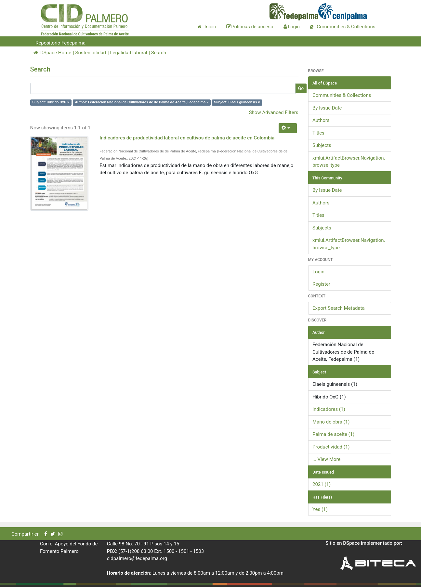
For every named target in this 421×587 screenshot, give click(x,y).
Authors (321, 120)
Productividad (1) (331, 447)
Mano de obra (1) (330, 422)
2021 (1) (321, 484)
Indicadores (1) (328, 409)
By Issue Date (327, 108)
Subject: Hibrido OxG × (50, 102)
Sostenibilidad (90, 53)
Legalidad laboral (128, 53)
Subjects (321, 145)
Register (321, 284)
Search (158, 53)
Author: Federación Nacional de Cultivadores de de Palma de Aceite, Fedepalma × (141, 102)
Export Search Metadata (338, 308)
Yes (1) (320, 509)
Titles (318, 133)
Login (318, 272)
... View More (326, 459)
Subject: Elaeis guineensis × (237, 102)
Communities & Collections (341, 95)
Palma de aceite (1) (333, 434)
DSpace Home (52, 53)
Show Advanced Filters (273, 112)
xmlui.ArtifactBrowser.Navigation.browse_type (348, 161)
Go (301, 88)
